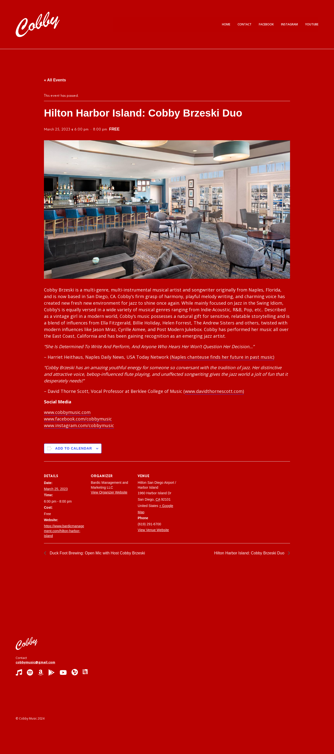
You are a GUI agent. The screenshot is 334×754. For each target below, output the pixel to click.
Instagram (289, 24)
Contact (244, 24)
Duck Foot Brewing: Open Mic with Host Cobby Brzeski (97, 553)
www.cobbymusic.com (67, 412)
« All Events (55, 80)
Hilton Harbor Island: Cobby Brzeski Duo (249, 553)
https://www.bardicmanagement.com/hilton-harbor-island (64, 531)
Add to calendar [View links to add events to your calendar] (73, 448)
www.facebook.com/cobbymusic (78, 419)
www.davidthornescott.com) (214, 391)
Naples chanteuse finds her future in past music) (222, 357)
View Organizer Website (109, 492)
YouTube (311, 24)
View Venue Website (153, 530)
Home (226, 24)
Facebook (266, 24)
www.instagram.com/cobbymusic (79, 425)
